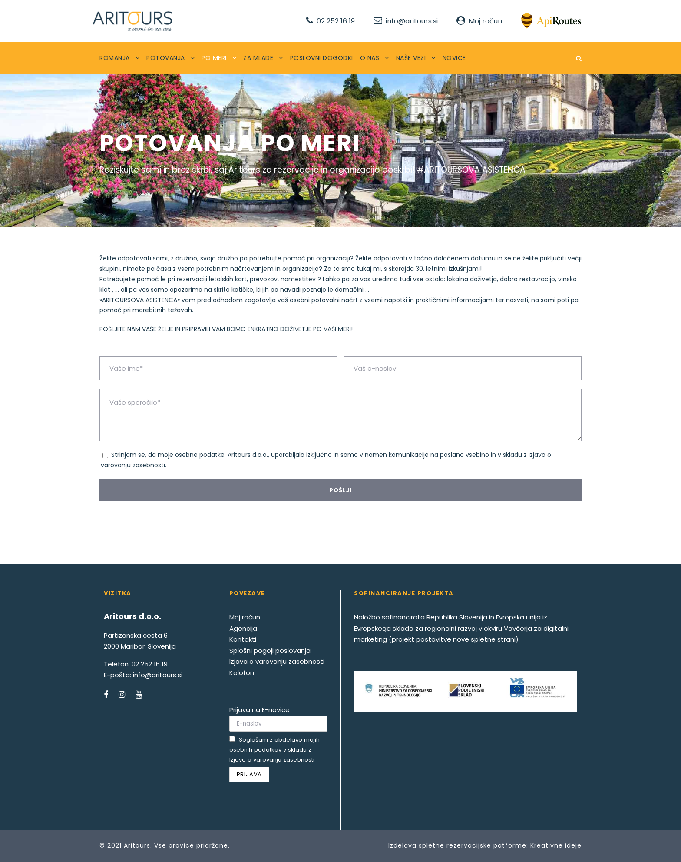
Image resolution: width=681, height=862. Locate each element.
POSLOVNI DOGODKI (321, 57)
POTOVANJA (165, 57)
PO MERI (214, 57)
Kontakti (242, 639)
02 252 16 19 (336, 21)
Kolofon (241, 672)
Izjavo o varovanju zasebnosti (271, 759)
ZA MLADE (258, 57)
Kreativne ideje (556, 845)
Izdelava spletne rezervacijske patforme (457, 845)
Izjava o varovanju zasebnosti (276, 661)
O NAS (370, 57)
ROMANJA (114, 57)
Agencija (243, 628)
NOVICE (454, 57)
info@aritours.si (412, 21)
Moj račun (485, 21)
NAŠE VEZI (411, 57)
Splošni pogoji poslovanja (270, 650)
